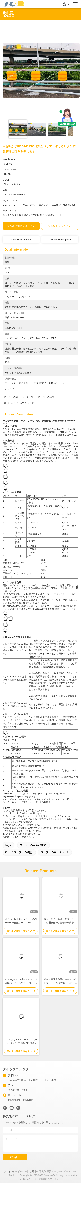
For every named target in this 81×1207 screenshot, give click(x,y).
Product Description (60, 239)
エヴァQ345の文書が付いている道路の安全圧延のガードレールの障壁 (20, 981)
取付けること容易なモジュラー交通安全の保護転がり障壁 (60, 921)
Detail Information (21, 239)
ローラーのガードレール (54, 852)
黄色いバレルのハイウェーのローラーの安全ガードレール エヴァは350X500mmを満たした (21, 921)
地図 (31, 1171)
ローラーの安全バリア (33, 845)
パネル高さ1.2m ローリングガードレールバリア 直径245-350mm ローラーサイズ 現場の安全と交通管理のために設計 (21, 1041)
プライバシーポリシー (15, 1171)
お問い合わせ (15, 1157)
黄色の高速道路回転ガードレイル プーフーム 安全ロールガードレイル (60, 981)
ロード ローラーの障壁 (18, 852)
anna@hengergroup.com (20, 1100)
